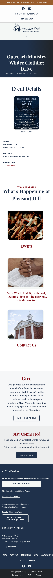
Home (4, 555)
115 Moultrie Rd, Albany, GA (26, 14)
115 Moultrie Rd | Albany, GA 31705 (17, 541)
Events (32, 561)
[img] (23, 8)
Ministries (26, 555)
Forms (38, 575)
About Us (14, 555)
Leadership (46, 555)
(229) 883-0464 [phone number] (9, 546)
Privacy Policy (17, 575)
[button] (26, 35)
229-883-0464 (9, 165)
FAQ (29, 575)
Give (36, 555)
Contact (22, 561)
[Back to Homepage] (26, 28)
